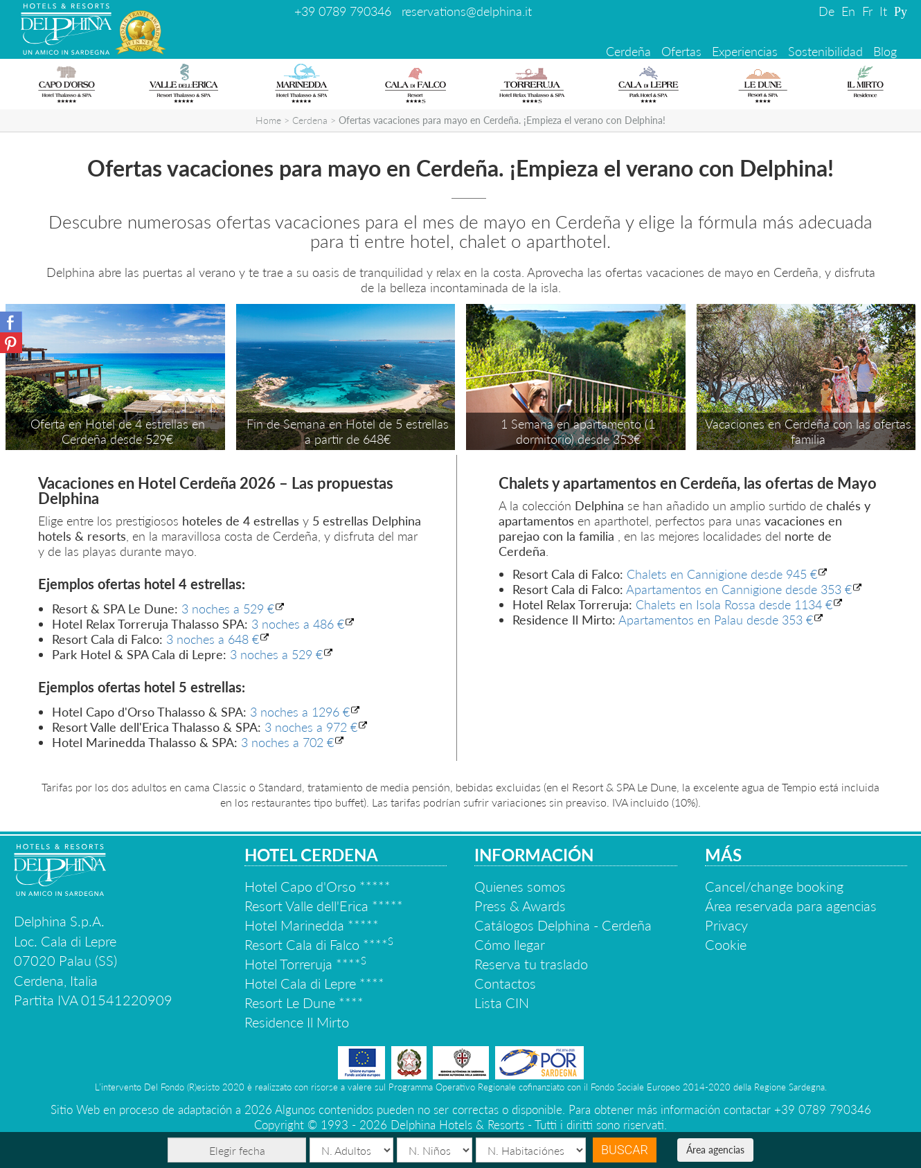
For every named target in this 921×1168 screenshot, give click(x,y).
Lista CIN (501, 1002)
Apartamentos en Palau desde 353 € (715, 619)
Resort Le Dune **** (304, 1002)
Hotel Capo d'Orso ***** (317, 886)
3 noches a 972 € (311, 727)
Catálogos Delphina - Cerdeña (563, 925)
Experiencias (745, 51)
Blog (885, 51)
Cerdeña (628, 51)
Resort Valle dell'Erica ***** (323, 905)
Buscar (624, 1149)
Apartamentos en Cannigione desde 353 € (739, 589)
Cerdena (310, 120)
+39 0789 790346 (342, 11)
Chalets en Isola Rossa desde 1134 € (734, 604)
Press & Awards (520, 905)
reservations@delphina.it (467, 11)
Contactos (505, 983)
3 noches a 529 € (227, 608)
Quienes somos (520, 886)
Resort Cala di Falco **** (318, 944)
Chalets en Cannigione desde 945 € (722, 574)
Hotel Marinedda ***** (311, 925)
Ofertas (681, 51)
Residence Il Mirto (296, 1022)
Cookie (725, 944)
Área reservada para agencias (791, 905)
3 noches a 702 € (287, 742)
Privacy (726, 925)
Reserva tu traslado (531, 963)
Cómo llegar (509, 944)
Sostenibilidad (825, 51)
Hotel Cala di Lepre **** (314, 983)
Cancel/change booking (774, 886)
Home (268, 120)
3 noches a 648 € (212, 639)
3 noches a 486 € (297, 623)
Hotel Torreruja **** (305, 963)
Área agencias (715, 1150)
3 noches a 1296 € (300, 711)
